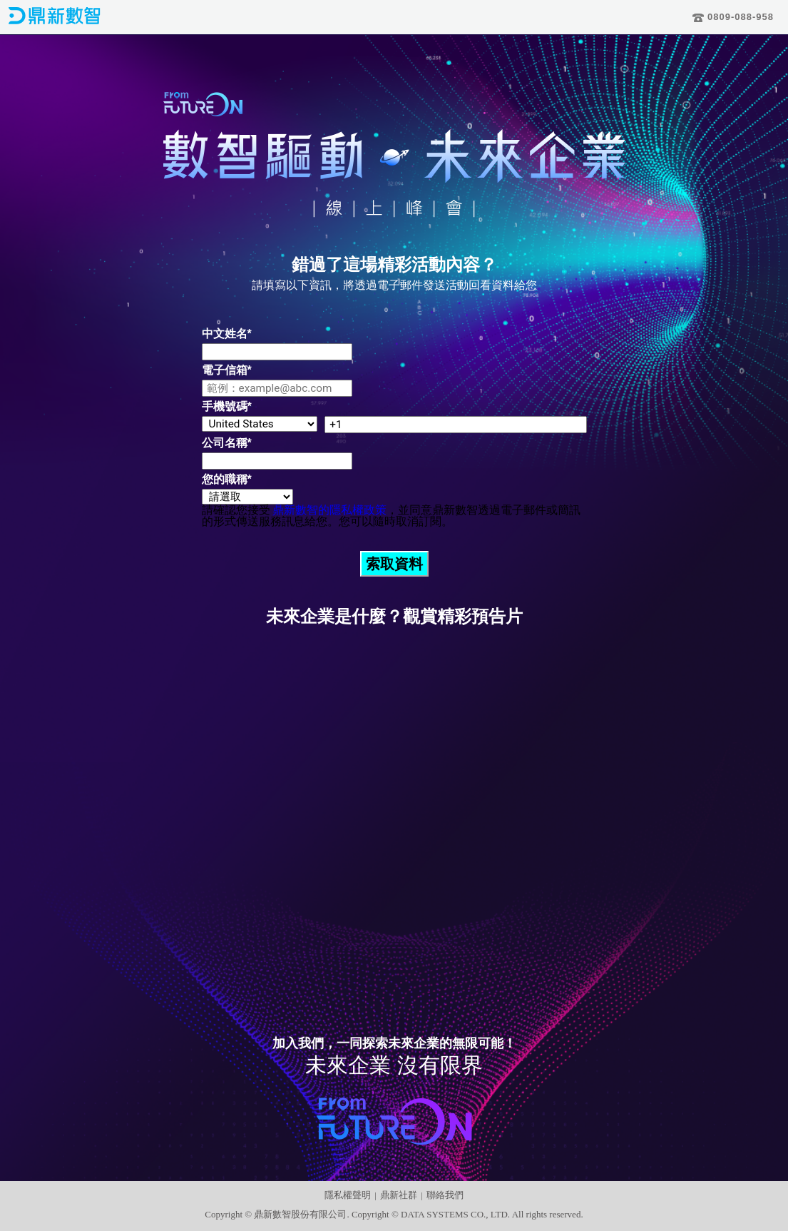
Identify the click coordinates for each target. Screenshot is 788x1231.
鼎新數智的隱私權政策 (329, 510)
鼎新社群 (398, 1195)
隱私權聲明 (347, 1195)
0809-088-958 (733, 16)
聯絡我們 (445, 1195)
